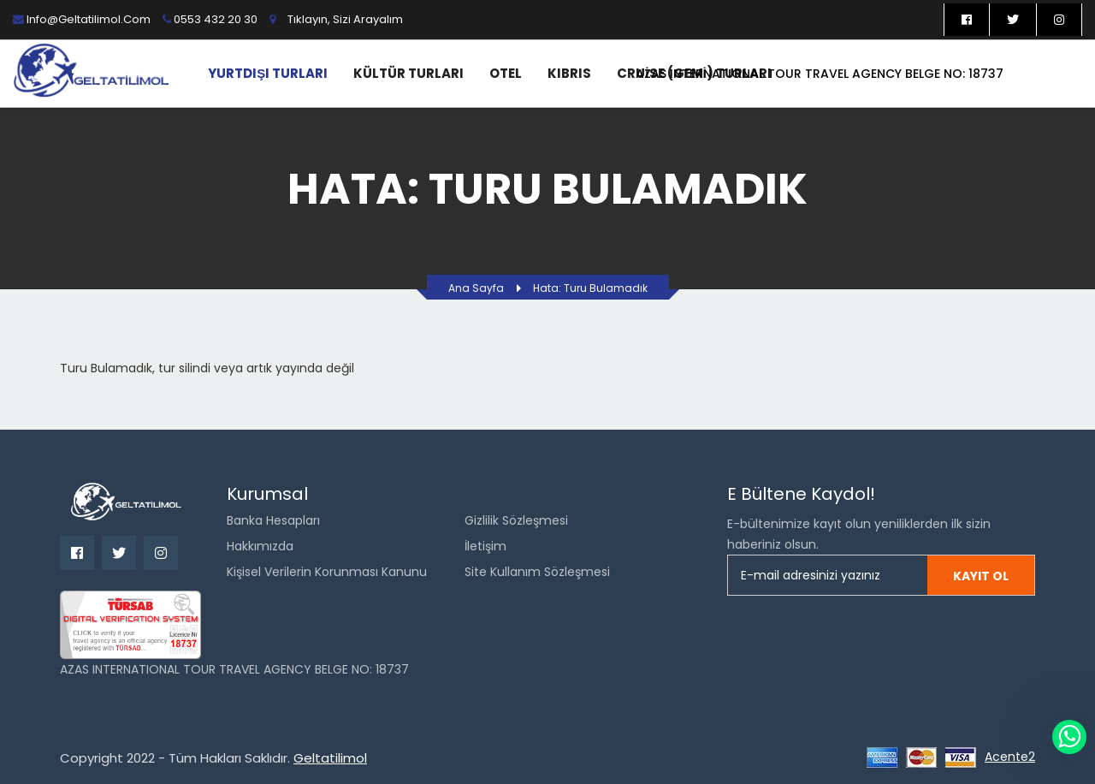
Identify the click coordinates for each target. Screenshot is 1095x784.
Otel (505, 73)
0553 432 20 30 (210, 19)
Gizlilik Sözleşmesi (516, 520)
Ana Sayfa (476, 288)
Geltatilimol (330, 758)
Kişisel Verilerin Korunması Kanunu (327, 571)
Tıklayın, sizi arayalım (345, 19)
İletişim (485, 546)
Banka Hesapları (273, 520)
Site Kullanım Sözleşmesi (537, 571)
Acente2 (1010, 756)
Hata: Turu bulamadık (590, 288)
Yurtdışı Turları (268, 73)
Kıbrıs (569, 73)
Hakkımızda (260, 546)
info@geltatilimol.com (82, 19)
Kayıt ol (981, 576)
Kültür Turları (408, 73)
